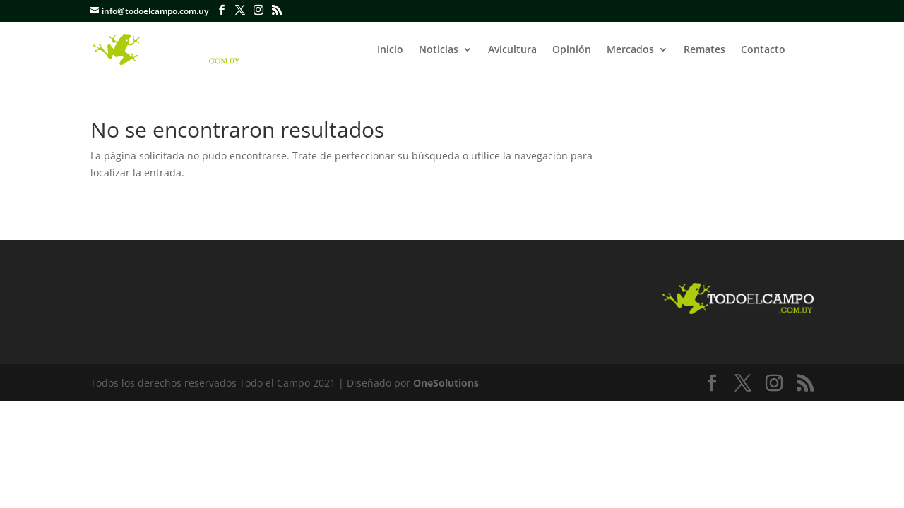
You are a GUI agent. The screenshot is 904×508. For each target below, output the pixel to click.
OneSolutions (446, 382)
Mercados (630, 50)
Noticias (438, 50)
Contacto (763, 50)
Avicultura (512, 50)
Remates (704, 50)
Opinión (571, 50)
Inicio (390, 50)
